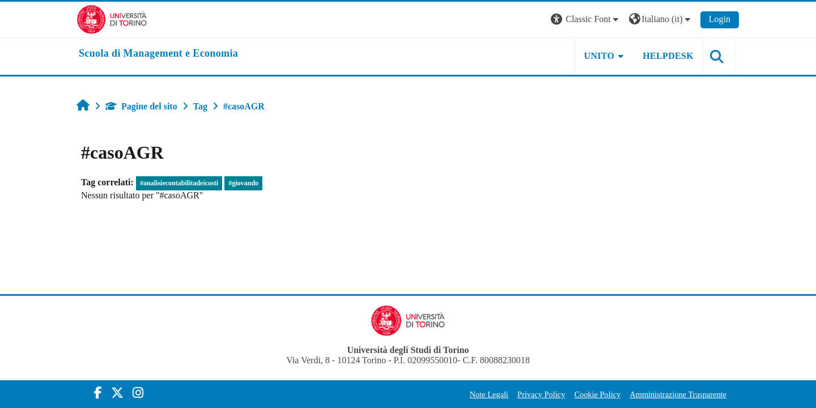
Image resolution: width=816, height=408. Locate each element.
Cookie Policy (597, 394)
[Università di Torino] (111, 18)
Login (719, 19)
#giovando (243, 183)
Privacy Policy (541, 394)
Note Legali (489, 394)
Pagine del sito (141, 106)
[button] (586, 19)
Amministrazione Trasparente (678, 394)
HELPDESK (668, 56)
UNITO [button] (599, 56)
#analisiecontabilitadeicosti (179, 183)
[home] (158, 54)
